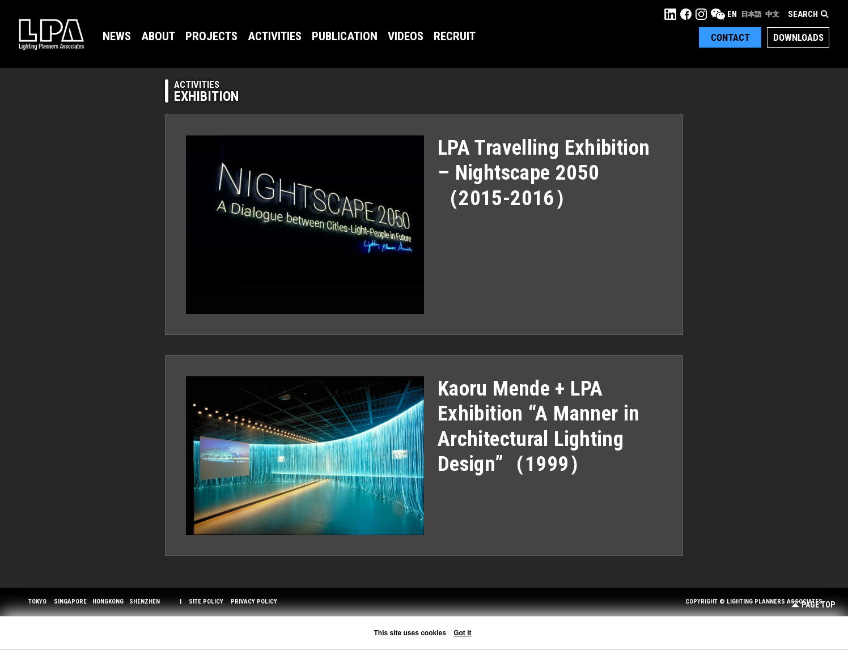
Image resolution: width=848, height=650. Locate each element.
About (158, 36)
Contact (730, 37)
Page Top (813, 605)
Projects (211, 36)
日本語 (751, 14)
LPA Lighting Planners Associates (51, 34)
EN (732, 14)
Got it (462, 633)
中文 (772, 14)
